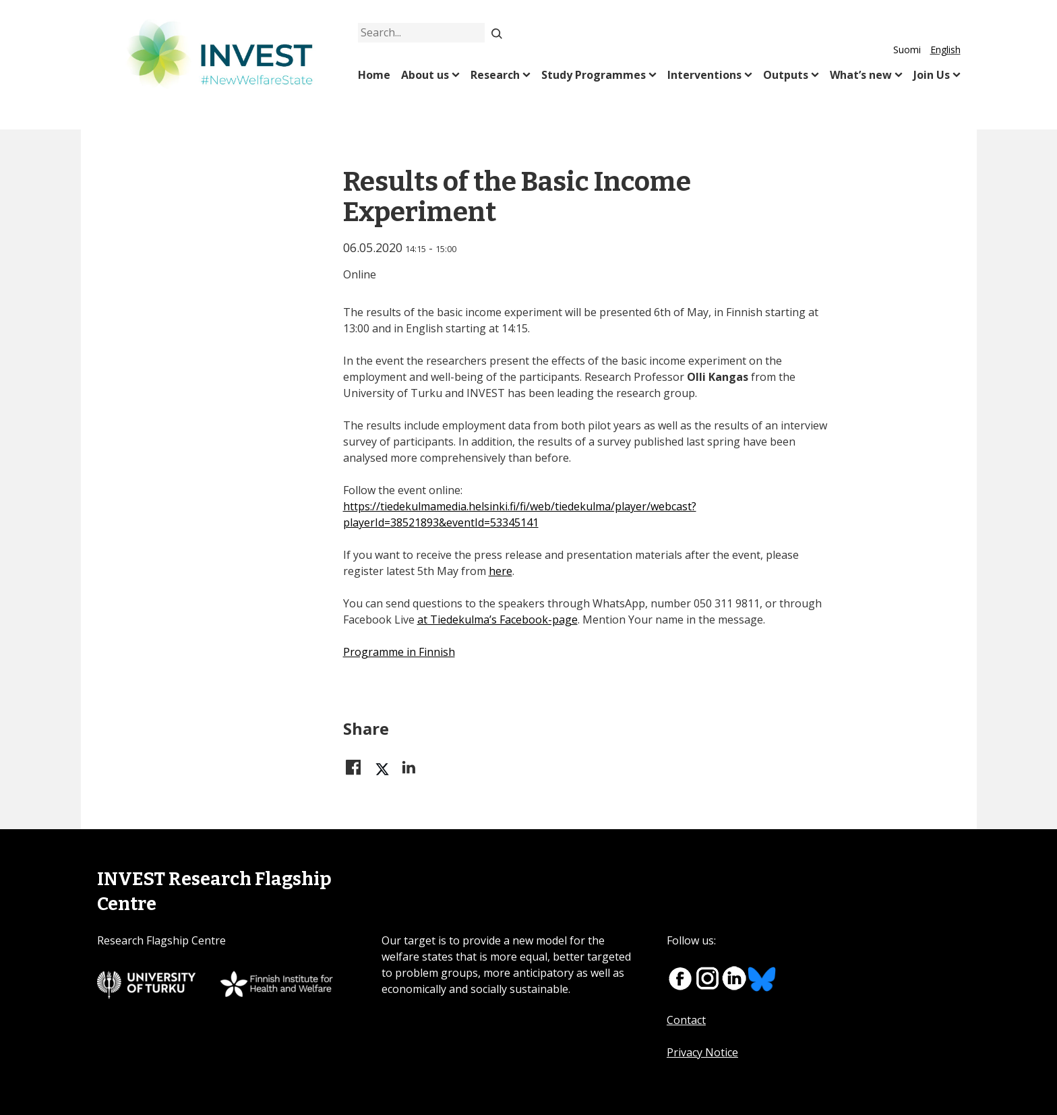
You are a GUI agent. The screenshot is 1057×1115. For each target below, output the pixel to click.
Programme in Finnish (399, 651)
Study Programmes (593, 74)
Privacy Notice (702, 1052)
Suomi (907, 49)
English (945, 49)
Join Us (931, 74)
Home (374, 74)
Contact (686, 1020)
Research (495, 74)
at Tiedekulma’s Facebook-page (497, 619)
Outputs (785, 74)
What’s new (861, 74)
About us (425, 74)
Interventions (704, 74)
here (500, 571)
